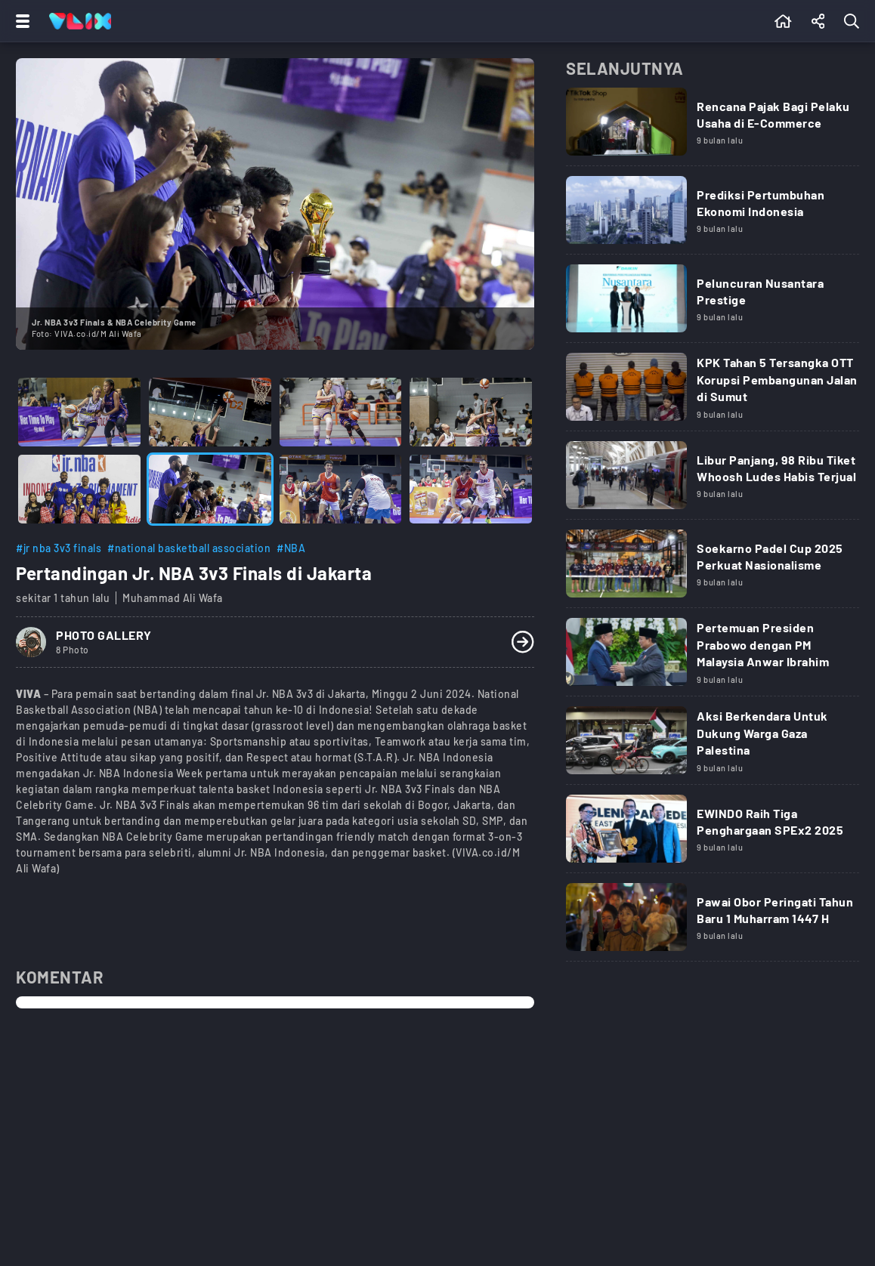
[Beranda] (783, 21)
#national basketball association (189, 548)
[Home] (80, 21)
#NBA (291, 548)
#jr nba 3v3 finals (58, 548)
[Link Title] (712, 127)
